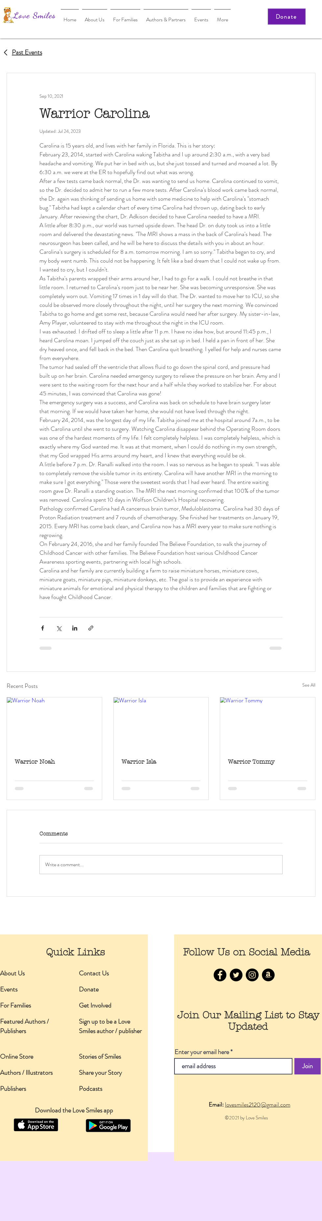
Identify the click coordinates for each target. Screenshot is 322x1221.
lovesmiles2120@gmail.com (257, 1104)
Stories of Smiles (100, 1056)
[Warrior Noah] (54, 724)
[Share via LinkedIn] (75, 628)
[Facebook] (220, 975)
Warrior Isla (139, 761)
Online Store (16, 1056)
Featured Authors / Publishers (24, 1026)
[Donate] (287, 17)
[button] (166, 16)
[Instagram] (252, 975)
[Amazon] (268, 975)
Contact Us (94, 973)
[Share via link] (91, 628)
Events (8, 989)
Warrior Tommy (251, 761)
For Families (15, 1005)
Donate (89, 989)
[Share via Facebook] (42, 628)
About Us (12, 973)
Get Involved (95, 1005)
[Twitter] (236, 975)
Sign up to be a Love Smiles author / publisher (110, 1026)
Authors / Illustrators (26, 1072)
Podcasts (90, 1088)
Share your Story (100, 1072)
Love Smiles (34, 15)
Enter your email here (201, 1052)
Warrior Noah (35, 761)
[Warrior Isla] (161, 724)
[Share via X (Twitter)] (59, 628)
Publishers (13, 1088)
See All (308, 685)
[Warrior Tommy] (267, 724)
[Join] (307, 1066)
